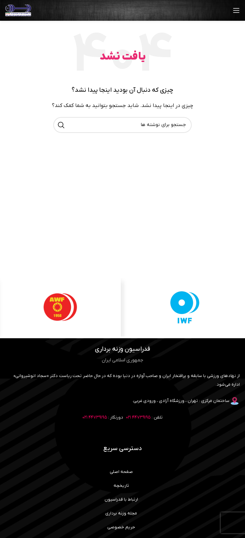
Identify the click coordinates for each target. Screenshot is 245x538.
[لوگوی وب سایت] (18, 10)
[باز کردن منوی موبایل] (236, 10)
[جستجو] (122, 125)
